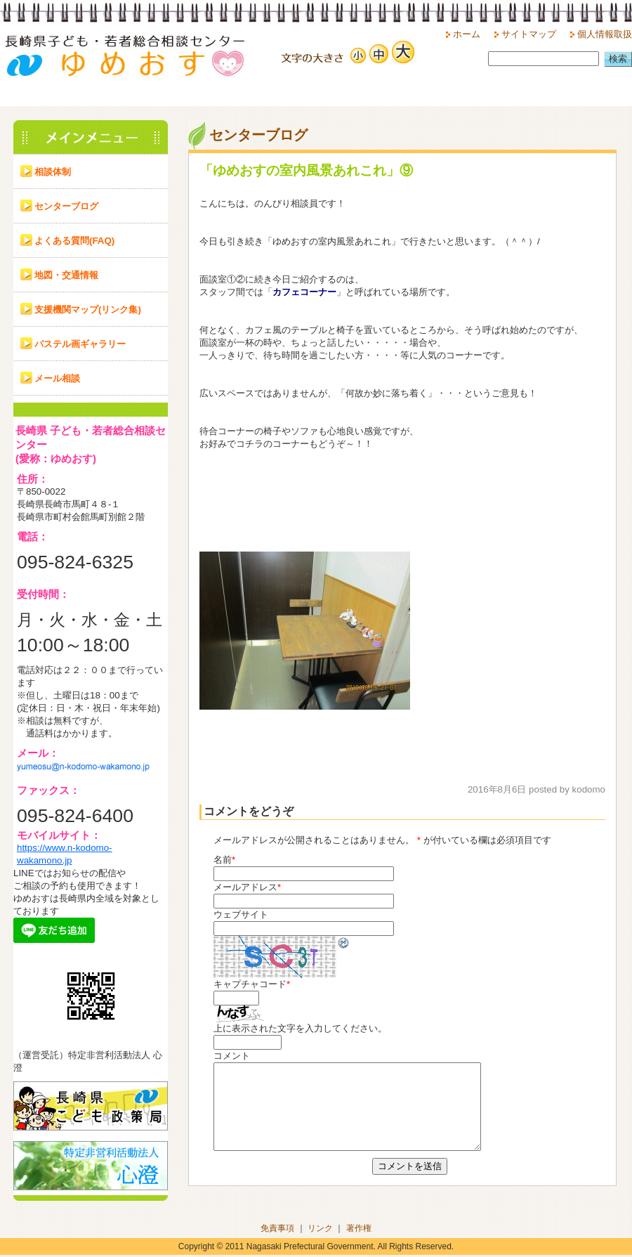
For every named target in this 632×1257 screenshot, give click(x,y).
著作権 (358, 1230)
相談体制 (52, 172)
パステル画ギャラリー (80, 344)
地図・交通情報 (66, 275)
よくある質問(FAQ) (74, 240)
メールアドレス (245, 887)
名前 (222, 859)
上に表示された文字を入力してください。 (300, 1028)
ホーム (466, 34)
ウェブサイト (240, 914)
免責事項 (277, 1230)
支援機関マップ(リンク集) (87, 309)
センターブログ (66, 206)
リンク (320, 1230)
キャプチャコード (250, 984)
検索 (618, 58)
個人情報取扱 (604, 34)
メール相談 (57, 378)
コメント (231, 1055)
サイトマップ (528, 34)
